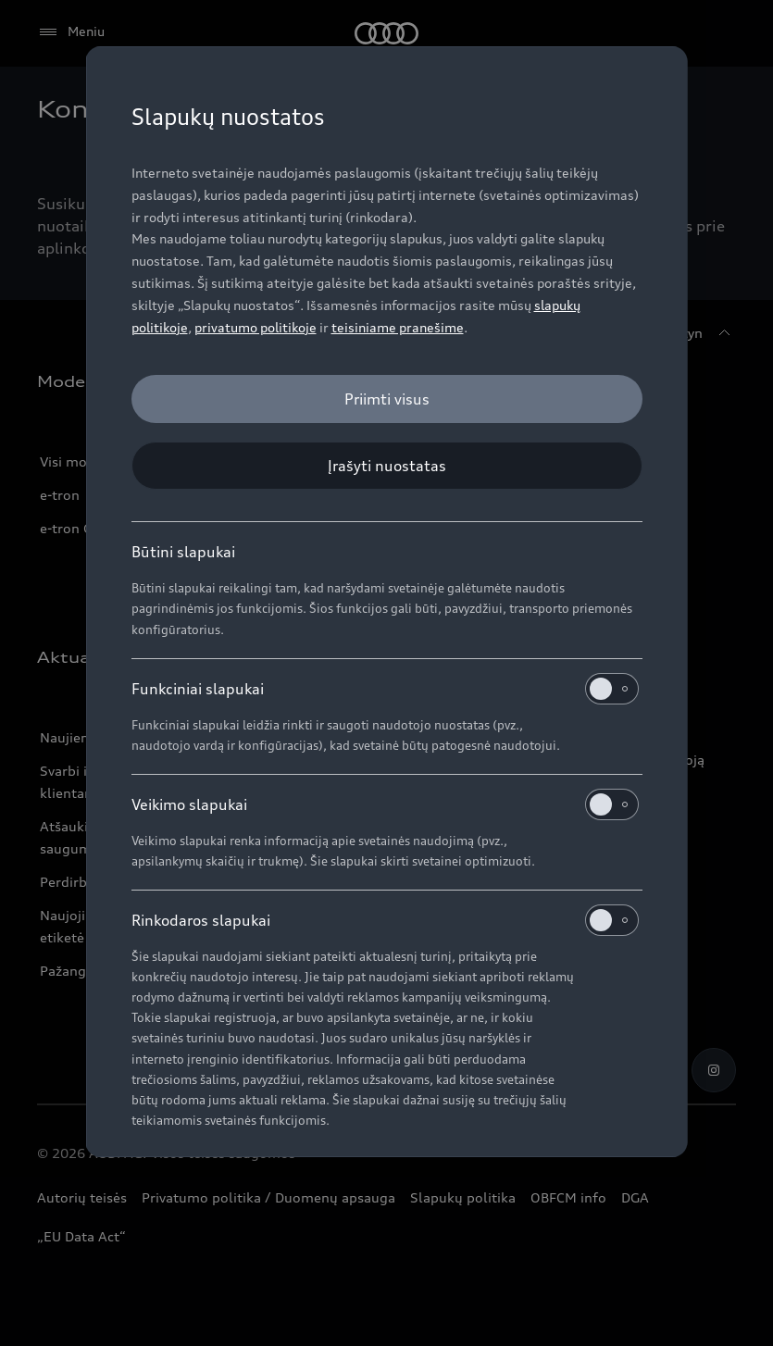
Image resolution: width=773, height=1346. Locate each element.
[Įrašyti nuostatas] (386, 466)
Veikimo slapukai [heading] (385, 804)
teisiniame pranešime (397, 327)
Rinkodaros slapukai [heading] (385, 920)
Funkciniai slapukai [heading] (385, 688)
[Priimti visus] (386, 399)
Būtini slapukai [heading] (183, 551)
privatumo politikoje (255, 327)
